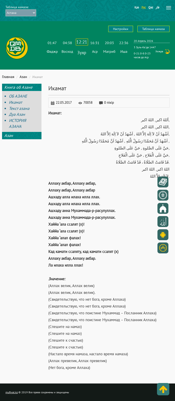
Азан (23, 76)
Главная (8, 76)
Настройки (120, 29)
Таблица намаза (153, 29)
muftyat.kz (11, 392)
